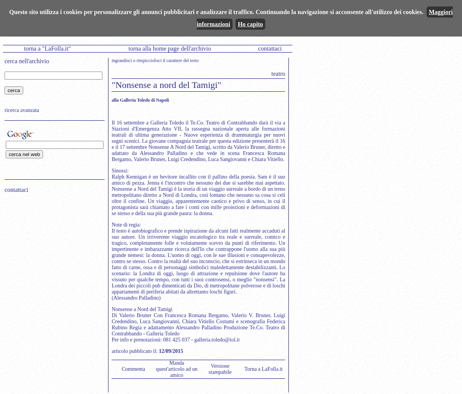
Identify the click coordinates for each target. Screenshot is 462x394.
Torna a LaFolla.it (263, 369)
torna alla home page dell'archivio (169, 48)
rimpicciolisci (149, 60)
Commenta (133, 369)
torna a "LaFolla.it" (47, 48)
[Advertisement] (52, 247)
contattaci (270, 48)
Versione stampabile (220, 369)
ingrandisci (122, 60)
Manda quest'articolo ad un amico (177, 369)
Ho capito (250, 24)
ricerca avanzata (22, 110)
